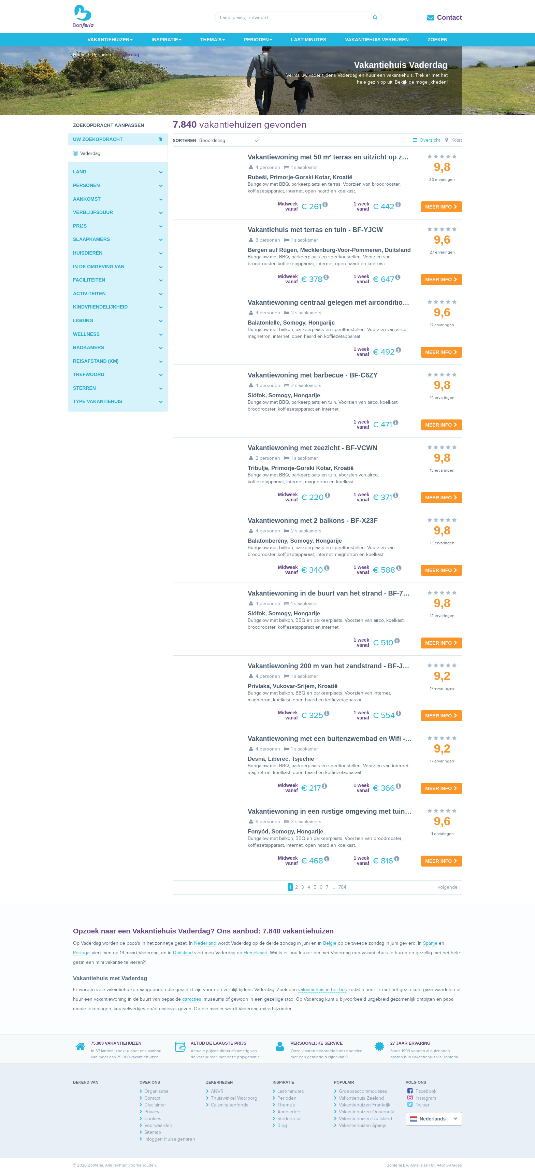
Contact (449, 17)
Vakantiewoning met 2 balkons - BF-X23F (313, 520)
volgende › (449, 887)
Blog (282, 1125)
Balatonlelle (264, 322)
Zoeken (437, 39)
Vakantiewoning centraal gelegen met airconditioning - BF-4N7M (350, 302)
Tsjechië (303, 759)
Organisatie (156, 1091)
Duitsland (397, 250)
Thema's (286, 1105)
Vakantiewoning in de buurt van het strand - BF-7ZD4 (332, 593)
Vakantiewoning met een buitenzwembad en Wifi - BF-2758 (340, 738)
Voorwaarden (158, 1125)
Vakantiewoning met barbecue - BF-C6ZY (313, 375)
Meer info (441, 207)
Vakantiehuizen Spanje (363, 1125)
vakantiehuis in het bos (322, 989)
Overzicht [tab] (426, 140)
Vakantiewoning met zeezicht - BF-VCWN (312, 448)
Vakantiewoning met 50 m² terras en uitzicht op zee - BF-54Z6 (345, 157)
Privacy (151, 1112)
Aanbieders (289, 1112)
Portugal (81, 953)
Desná (256, 759)
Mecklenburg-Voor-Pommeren (340, 250)
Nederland (205, 943)
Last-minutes (308, 39)
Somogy (294, 322)
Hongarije (321, 322)
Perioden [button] (258, 39)
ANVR (217, 1091)
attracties (191, 999)
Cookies (152, 1118)
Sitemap (152, 1132)
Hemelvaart (256, 953)
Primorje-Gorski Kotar (299, 177)
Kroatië (342, 177)
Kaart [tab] (452, 140)
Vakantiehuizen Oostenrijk (366, 1112)
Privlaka (259, 686)
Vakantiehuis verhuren (376, 39)
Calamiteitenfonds (229, 1105)
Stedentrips (289, 1118)
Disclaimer (155, 1105)
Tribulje (258, 468)
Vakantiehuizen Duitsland (365, 1118)
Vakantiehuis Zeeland (361, 1098)
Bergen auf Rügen (272, 250)
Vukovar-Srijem (294, 686)
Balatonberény (267, 541)
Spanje (430, 943)
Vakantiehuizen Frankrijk (364, 1105)
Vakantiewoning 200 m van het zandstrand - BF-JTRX (332, 666)
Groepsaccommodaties (363, 1091)
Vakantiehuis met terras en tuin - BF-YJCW (315, 229)
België (330, 943)
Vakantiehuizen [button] (110, 39)
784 (342, 887)
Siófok (256, 395)
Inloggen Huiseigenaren (169, 1139)
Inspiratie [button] (166, 39)
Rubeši (257, 177)
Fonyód (258, 831)
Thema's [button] (212, 39)
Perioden (287, 1098)
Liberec (278, 759)
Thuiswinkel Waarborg (234, 1098)
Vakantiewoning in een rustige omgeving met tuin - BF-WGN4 (345, 811)
